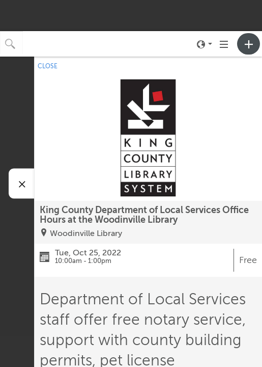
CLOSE (47, 66)
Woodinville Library (86, 233)
